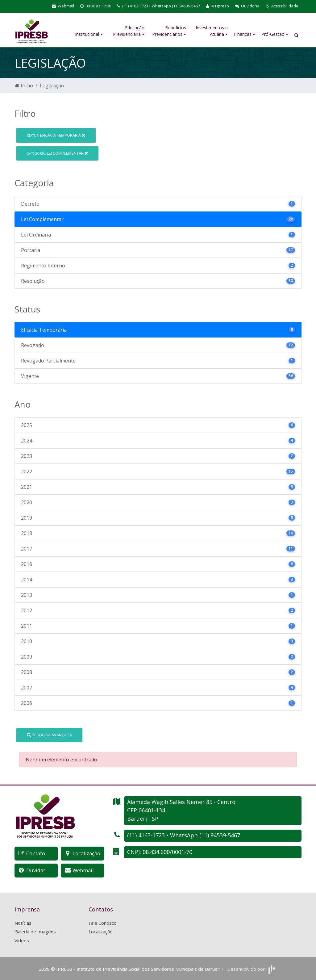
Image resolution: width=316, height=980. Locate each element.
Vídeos (22, 940)
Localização (101, 931)
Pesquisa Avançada (49, 735)
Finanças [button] (244, 34)
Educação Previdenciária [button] (128, 31)
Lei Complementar (57, 153)
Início (24, 85)
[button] (282, 6)
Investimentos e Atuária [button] (212, 31)
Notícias (23, 922)
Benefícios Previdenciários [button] (169, 31)
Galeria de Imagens (35, 931)
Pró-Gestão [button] (274, 34)
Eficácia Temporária (56, 135)
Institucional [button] (89, 34)
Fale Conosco (103, 922)
